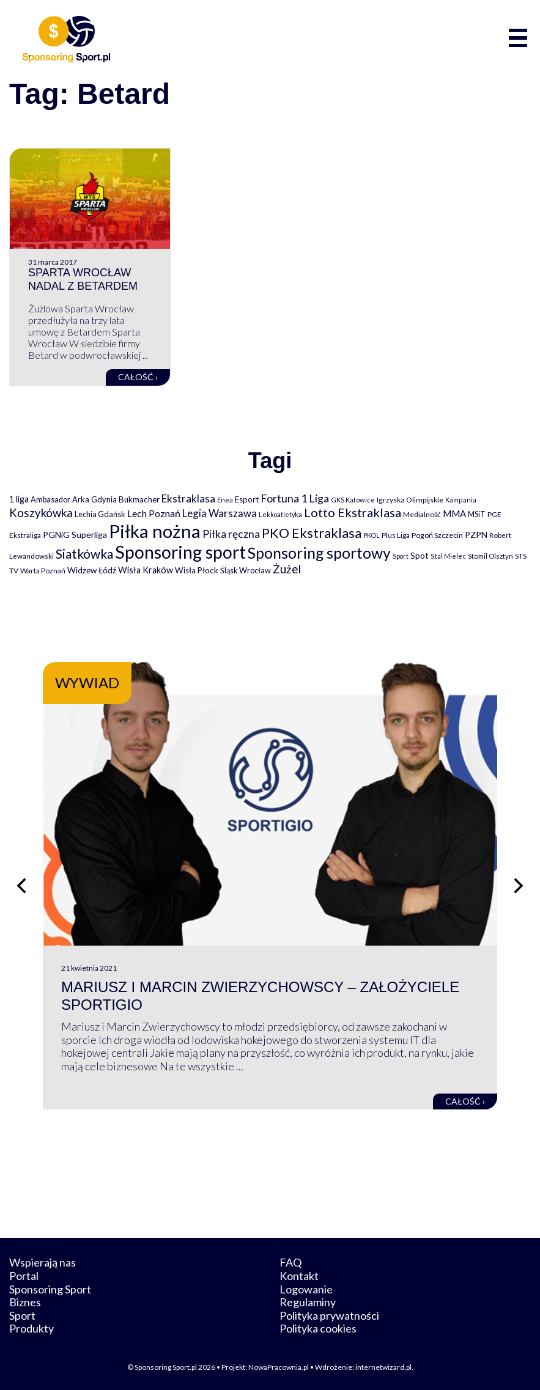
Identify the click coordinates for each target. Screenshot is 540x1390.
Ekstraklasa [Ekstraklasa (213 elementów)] (188, 498)
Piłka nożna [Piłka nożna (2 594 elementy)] (155, 531)
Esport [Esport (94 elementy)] (247, 499)
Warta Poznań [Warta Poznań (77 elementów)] (42, 570)
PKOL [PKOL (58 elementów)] (371, 535)
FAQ (290, 1262)
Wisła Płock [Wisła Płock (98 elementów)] (196, 570)
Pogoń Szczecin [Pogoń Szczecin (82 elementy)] (437, 535)
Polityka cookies (318, 1328)
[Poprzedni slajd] (21, 885)
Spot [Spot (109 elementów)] (419, 555)
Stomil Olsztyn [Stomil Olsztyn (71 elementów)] (490, 555)
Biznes (25, 1302)
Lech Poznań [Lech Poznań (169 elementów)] (153, 513)
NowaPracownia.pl (278, 1367)
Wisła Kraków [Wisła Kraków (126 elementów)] (145, 570)
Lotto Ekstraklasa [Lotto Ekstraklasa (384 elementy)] (352, 512)
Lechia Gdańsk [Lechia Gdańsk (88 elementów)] (100, 514)
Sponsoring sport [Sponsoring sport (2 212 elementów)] (180, 552)
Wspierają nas (42, 1262)
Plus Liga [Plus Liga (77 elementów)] (396, 535)
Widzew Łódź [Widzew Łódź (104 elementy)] (91, 570)
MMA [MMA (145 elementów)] (454, 513)
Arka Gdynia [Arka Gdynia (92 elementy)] (94, 499)
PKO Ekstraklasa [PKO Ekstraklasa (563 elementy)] (311, 532)
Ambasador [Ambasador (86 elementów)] (50, 499)
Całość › (138, 377)
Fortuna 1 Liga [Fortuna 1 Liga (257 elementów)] (295, 498)
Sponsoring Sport (50, 1289)
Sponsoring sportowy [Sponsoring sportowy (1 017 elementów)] (319, 553)
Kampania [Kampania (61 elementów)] (460, 500)
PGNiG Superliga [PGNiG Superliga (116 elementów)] (75, 534)
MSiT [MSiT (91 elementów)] (477, 514)
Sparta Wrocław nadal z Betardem (83, 279)
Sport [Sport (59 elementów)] (401, 556)
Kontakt (299, 1275)
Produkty (31, 1328)
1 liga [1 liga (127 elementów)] (19, 499)
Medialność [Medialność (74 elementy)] (422, 514)
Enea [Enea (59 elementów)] (225, 500)
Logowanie (306, 1289)
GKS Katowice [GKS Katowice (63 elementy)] (353, 500)
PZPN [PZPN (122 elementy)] (476, 534)
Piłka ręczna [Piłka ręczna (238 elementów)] (231, 534)
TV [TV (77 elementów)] (13, 570)
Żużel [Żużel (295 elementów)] (287, 569)
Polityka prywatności (329, 1315)
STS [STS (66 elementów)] (521, 556)
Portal (24, 1275)
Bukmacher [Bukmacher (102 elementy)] (139, 499)
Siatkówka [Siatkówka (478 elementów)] (84, 553)
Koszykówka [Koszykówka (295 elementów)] (41, 513)
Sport (22, 1315)
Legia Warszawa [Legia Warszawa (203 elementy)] (219, 513)
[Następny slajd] (518, 885)
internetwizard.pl (383, 1367)
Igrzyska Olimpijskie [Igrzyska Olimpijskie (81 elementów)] (410, 499)
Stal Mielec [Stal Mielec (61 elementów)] (448, 556)
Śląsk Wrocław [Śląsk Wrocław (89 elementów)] (245, 570)
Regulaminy (307, 1302)
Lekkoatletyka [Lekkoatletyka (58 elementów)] (280, 514)
